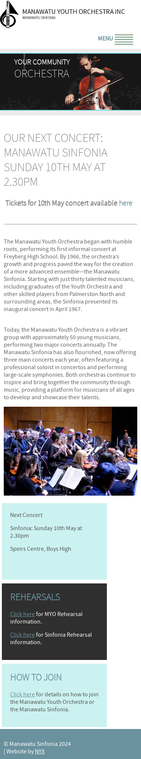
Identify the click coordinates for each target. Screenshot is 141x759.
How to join (36, 677)
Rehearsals (35, 597)
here (125, 203)
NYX (40, 751)
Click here (22, 614)
